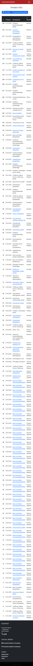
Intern (3, 658)
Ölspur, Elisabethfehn (18, 213)
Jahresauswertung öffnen (19, 12)
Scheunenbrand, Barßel (19, 527)
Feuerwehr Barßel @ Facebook (11, 643)
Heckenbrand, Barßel (18, 229)
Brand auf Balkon (17, 113)
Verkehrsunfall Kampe (18, 125)
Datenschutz (5, 654)
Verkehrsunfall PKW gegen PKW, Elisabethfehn (18, 349)
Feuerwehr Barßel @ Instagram (11, 646)
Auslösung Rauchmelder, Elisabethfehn (16, 31)
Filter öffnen (7, 12)
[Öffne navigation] (29, 2)
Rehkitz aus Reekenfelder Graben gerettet (18, 271)
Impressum (4, 656)
